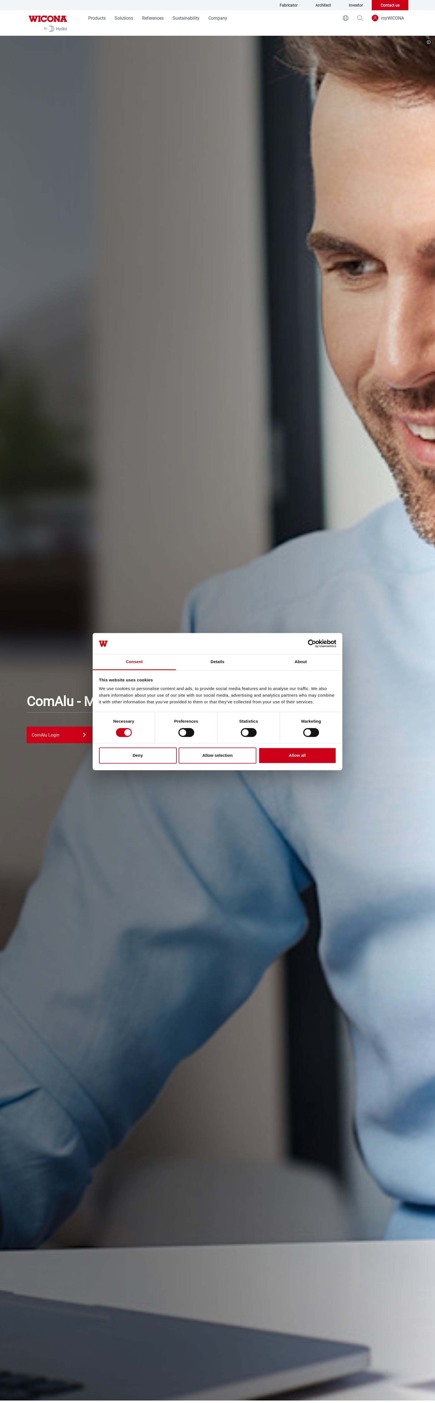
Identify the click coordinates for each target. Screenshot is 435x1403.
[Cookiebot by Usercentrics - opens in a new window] (312, 643)
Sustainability (186, 18)
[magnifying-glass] (360, 18)
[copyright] (429, 42)
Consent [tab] (134, 662)
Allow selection (217, 755)
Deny (138, 755)
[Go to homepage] (48, 23)
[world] (345, 18)
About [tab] (301, 662)
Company (217, 18)
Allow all (297, 755)
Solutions (124, 18)
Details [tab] (217, 662)
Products (97, 18)
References (153, 18)
